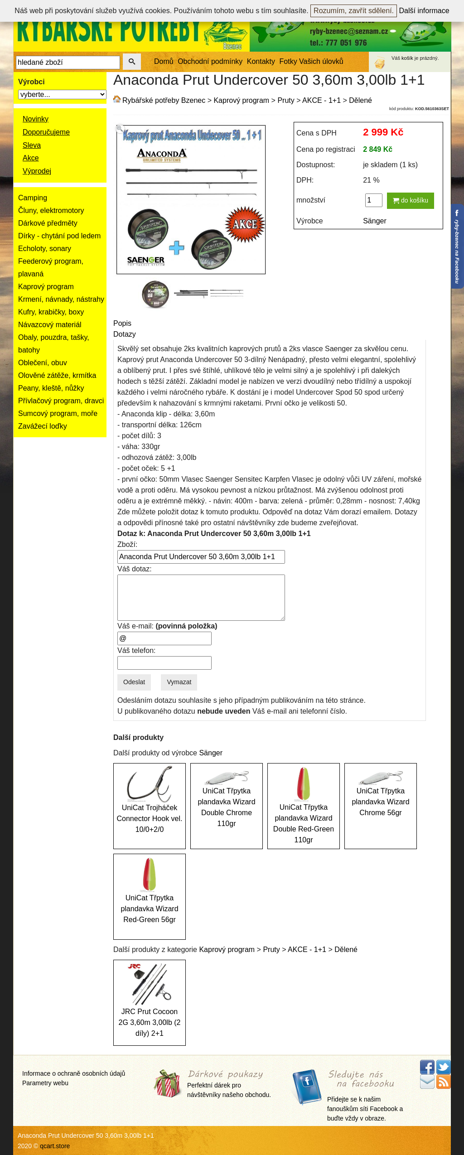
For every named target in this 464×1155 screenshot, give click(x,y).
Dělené (360, 100)
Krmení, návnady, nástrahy (61, 299)
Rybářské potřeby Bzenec (163, 100)
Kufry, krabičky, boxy (51, 312)
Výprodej (37, 171)
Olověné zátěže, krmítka (57, 375)
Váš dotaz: (134, 569)
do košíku (410, 200)
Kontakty (261, 61)
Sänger (375, 221)
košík (407, 58)
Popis (122, 323)
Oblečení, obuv (42, 363)
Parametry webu (45, 1083)
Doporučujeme (46, 132)
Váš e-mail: (167, 626)
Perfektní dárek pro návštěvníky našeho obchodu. (229, 1084)
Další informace (424, 10)
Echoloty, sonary (44, 248)
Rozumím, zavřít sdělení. (354, 10)
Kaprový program (46, 286)
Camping (32, 198)
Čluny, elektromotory (51, 210)
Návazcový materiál (50, 325)
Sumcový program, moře (57, 413)
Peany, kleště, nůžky (51, 388)
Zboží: (127, 544)
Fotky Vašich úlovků (311, 61)
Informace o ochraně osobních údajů (73, 1073)
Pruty (285, 100)
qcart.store (55, 1146)
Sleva (32, 145)
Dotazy (124, 334)
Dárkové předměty (47, 223)
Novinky (35, 119)
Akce (31, 158)
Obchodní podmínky (210, 61)
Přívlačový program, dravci (61, 401)
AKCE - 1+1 (321, 100)
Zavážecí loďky (42, 426)
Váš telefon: (136, 650)
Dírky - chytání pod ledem (59, 236)
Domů (164, 61)
